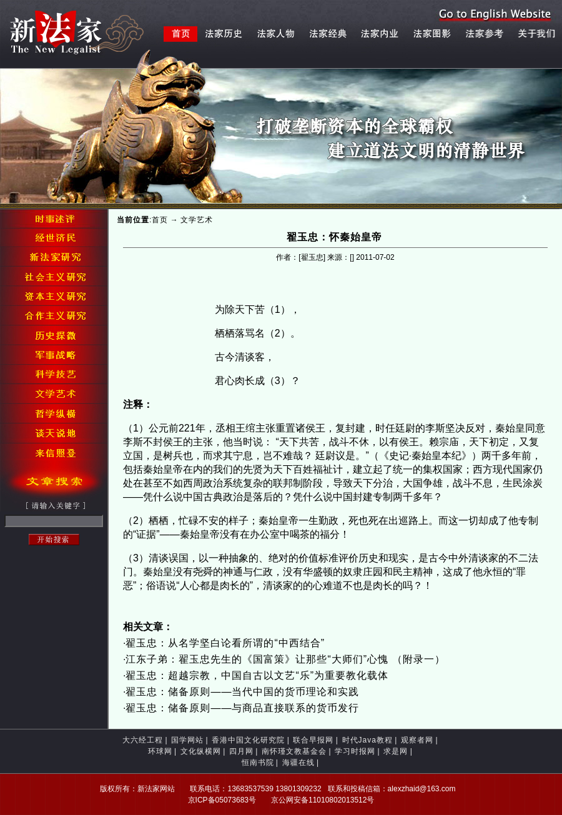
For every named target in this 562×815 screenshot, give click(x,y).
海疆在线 (298, 762)
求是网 (395, 751)
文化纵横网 (200, 751)
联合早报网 (313, 740)
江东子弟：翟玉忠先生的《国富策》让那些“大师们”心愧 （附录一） (285, 659)
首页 (160, 219)
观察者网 (417, 740)
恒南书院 (258, 762)
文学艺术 (196, 219)
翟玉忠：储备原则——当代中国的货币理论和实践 (242, 691)
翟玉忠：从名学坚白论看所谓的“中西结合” (225, 643)
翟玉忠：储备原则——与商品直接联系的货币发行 (242, 708)
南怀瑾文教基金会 (294, 751)
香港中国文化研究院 (248, 740)
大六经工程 (142, 740)
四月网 (241, 751)
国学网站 (187, 740)
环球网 (160, 751)
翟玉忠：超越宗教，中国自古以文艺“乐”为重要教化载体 (257, 675)
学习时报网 (355, 751)
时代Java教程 (367, 740)
